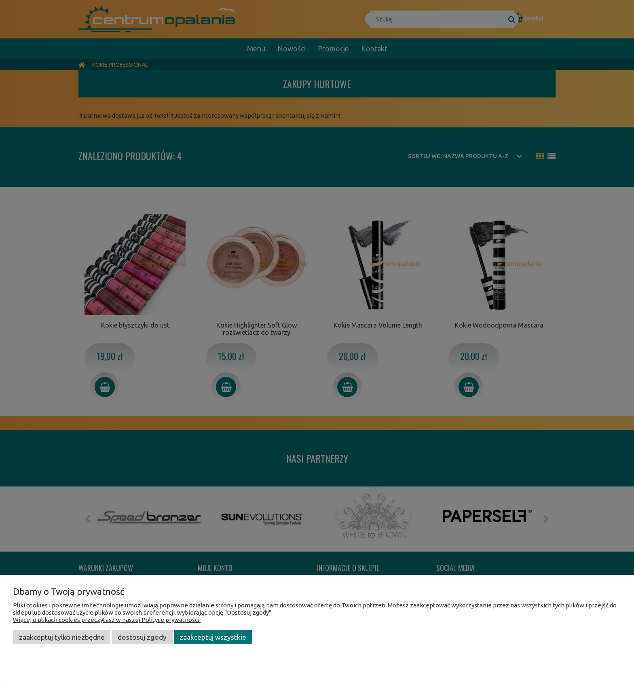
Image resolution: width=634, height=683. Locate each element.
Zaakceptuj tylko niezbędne (62, 637)
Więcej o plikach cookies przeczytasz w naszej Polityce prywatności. (107, 619)
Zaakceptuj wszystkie (213, 637)
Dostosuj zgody (142, 637)
